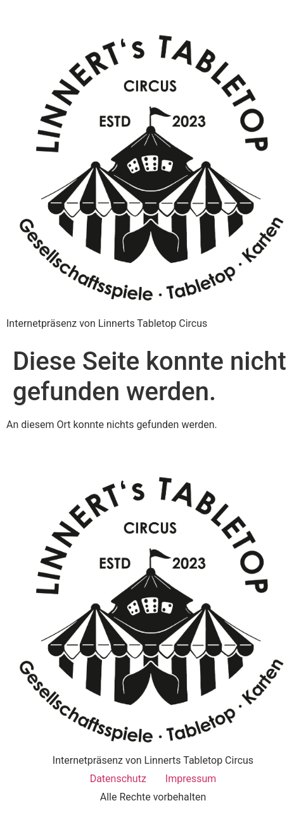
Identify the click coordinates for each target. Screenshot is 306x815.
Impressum (191, 779)
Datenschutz (118, 779)
